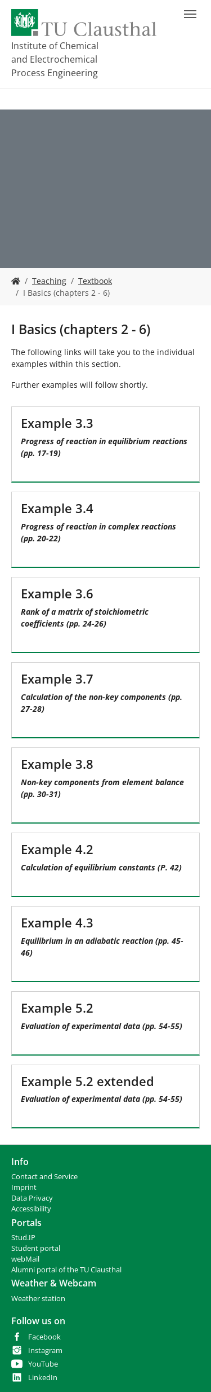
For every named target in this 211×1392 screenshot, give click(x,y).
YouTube (43, 1364)
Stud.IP (23, 1237)
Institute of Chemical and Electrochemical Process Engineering (54, 59)
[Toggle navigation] (190, 14)
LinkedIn (42, 1377)
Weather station (38, 1298)
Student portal (35, 1248)
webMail (25, 1259)
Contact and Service (44, 1176)
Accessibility (31, 1209)
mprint (25, 1187)
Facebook (44, 1337)
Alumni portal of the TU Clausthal (66, 1270)
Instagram (45, 1350)
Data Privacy (32, 1198)
